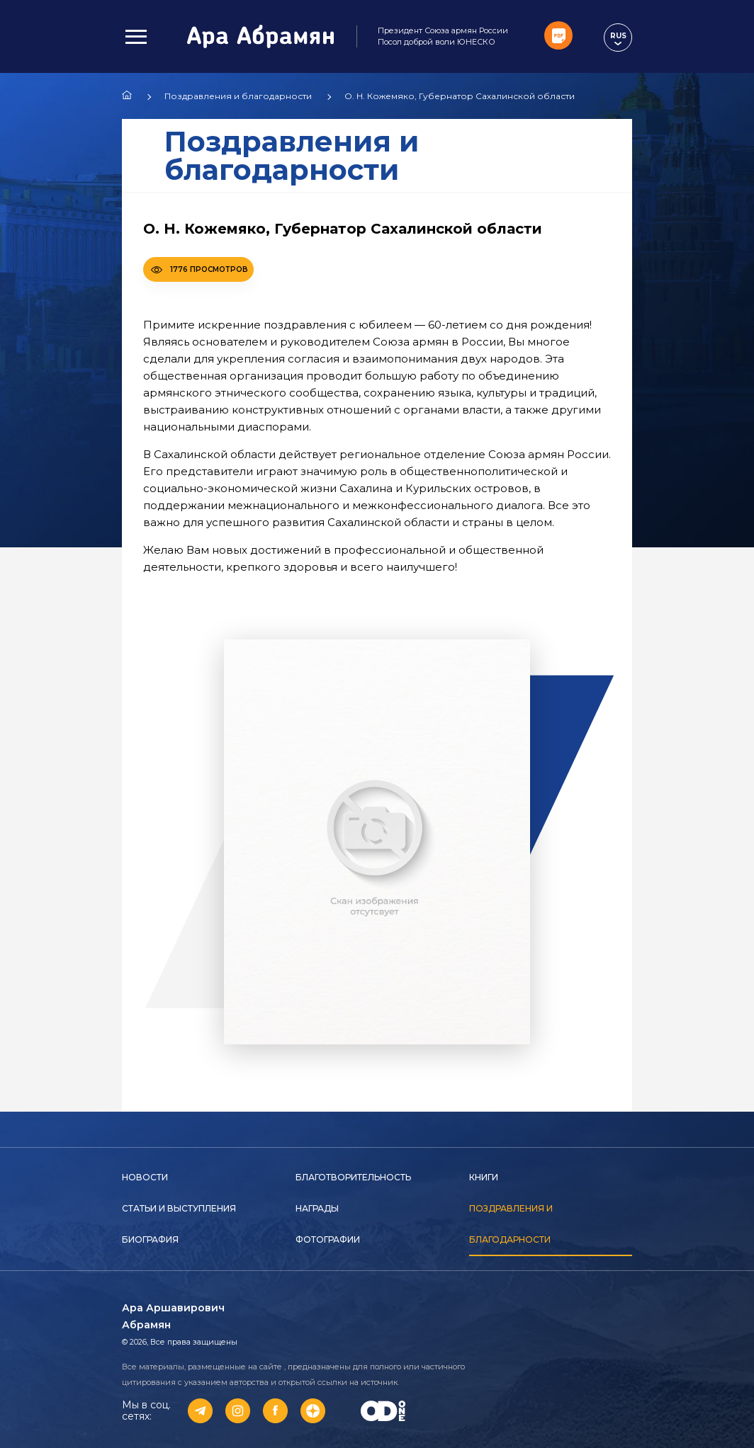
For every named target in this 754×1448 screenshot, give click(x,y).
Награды (317, 1208)
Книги (483, 1177)
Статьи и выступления (179, 1208)
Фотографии (328, 1239)
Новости (145, 1177)
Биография (150, 1239)
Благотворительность (353, 1177)
